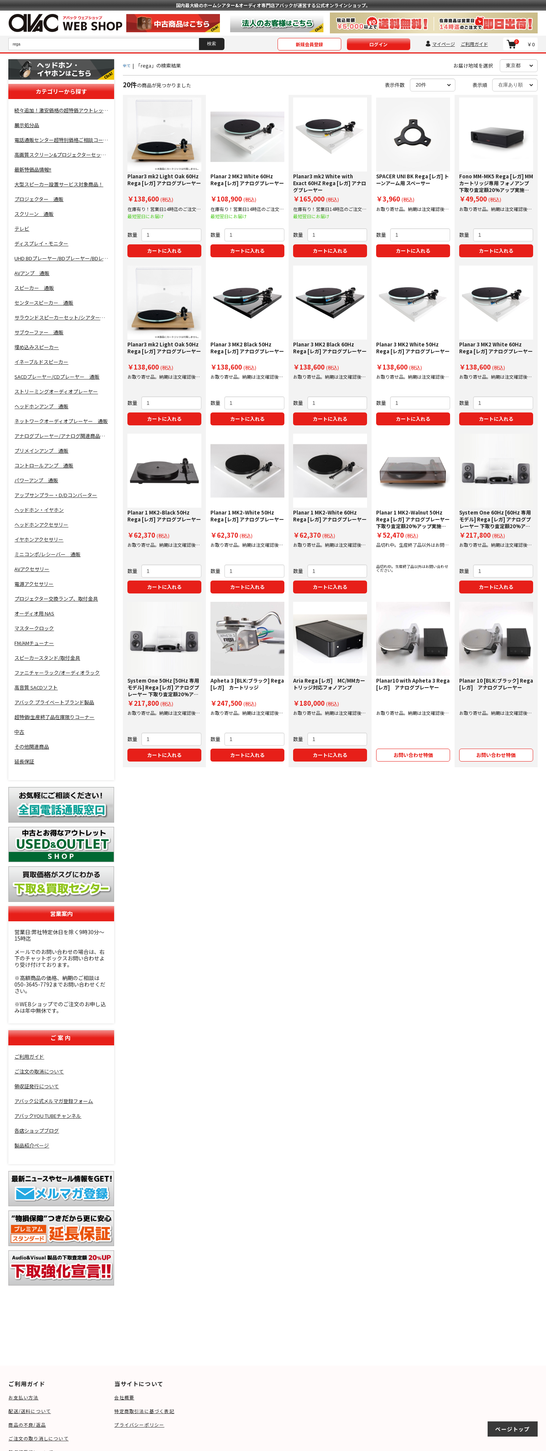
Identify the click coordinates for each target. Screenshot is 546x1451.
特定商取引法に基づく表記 (144, 1411)
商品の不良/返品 (27, 1424)
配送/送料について (29, 1411)
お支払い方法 (23, 1397)
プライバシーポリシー (139, 1424)
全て (126, 65)
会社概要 (124, 1397)
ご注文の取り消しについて (38, 1438)
